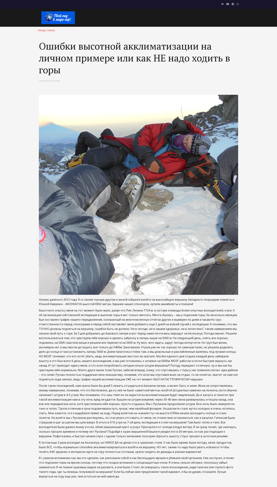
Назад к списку (46, 30)
